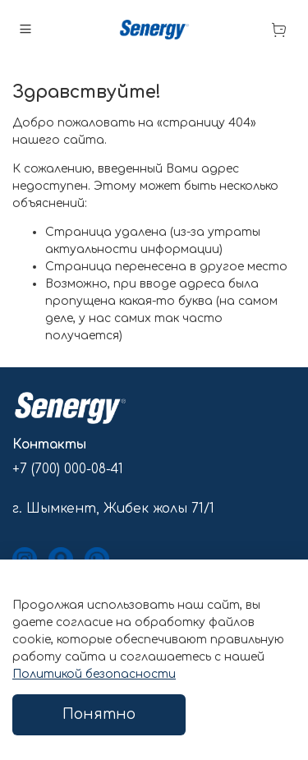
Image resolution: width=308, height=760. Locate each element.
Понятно (99, 714)
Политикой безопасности (94, 674)
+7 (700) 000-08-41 (67, 469)
